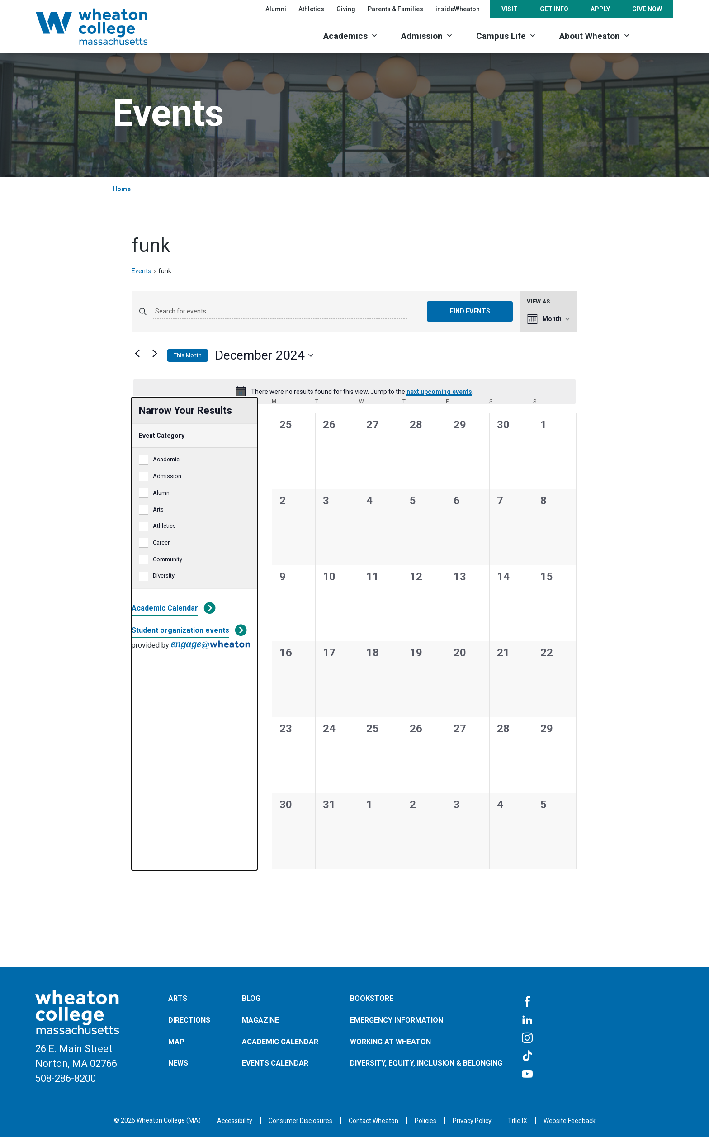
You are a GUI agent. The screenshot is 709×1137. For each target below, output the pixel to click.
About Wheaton (589, 36)
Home (122, 189)
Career (161, 542)
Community (167, 559)
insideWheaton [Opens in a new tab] (457, 9)
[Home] (103, 27)
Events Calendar (275, 1063)
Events (141, 271)
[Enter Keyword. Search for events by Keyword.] (280, 311)
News (178, 1063)
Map (176, 1042)
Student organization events (180, 630)
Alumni (275, 9)
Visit (509, 9)
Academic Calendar (165, 608)
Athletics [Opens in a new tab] (311, 9)
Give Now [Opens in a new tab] (647, 9)
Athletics (164, 525)
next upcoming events (439, 391)
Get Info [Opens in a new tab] (554, 9)
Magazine (260, 1020)
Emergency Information (396, 1020)
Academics (345, 36)
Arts (158, 509)
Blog (251, 998)
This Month (188, 355)
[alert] (354, 391)
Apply (600, 9)
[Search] (657, 35)
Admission (422, 36)
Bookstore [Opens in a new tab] (371, 998)
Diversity (164, 575)
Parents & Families (395, 9)
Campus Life (501, 36)
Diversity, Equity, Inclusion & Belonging (426, 1063)
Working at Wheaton (390, 1042)
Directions (189, 1020)
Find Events (470, 311)
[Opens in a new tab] (373, 1120)
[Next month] (154, 353)
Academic (166, 459)
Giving (345, 9)
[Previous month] (137, 353)
